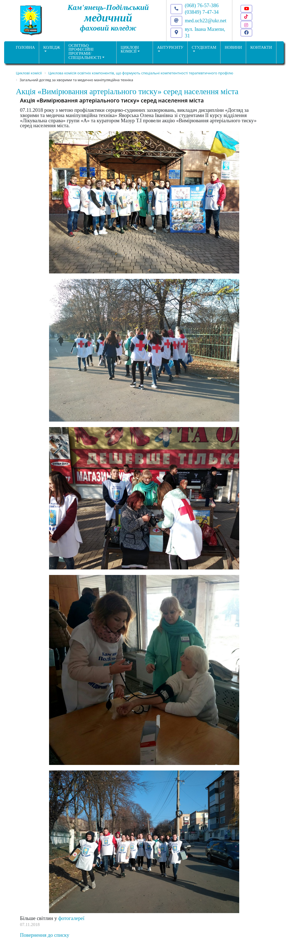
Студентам (204, 47)
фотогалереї (71, 918)
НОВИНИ (233, 47)
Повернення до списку (44, 935)
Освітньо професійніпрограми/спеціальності (85, 51)
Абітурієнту (170, 47)
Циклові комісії (130, 49)
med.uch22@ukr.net (206, 20)
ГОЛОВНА (25, 47)
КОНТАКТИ (261, 47)
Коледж (51, 47)
